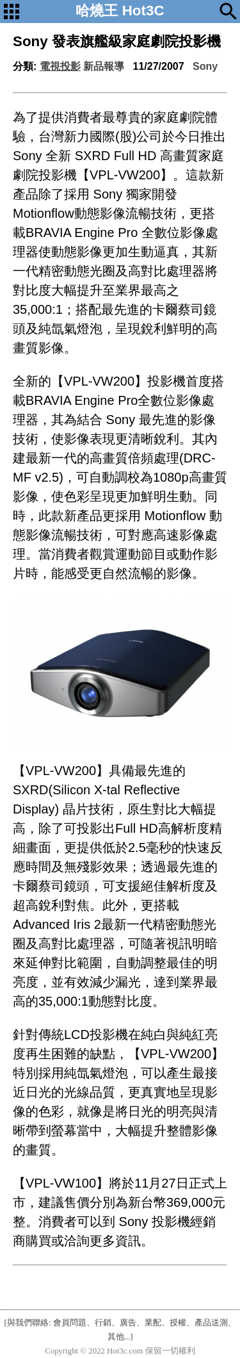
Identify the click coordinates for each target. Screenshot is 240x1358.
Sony (205, 66)
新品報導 (103, 66)
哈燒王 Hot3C (120, 11)
